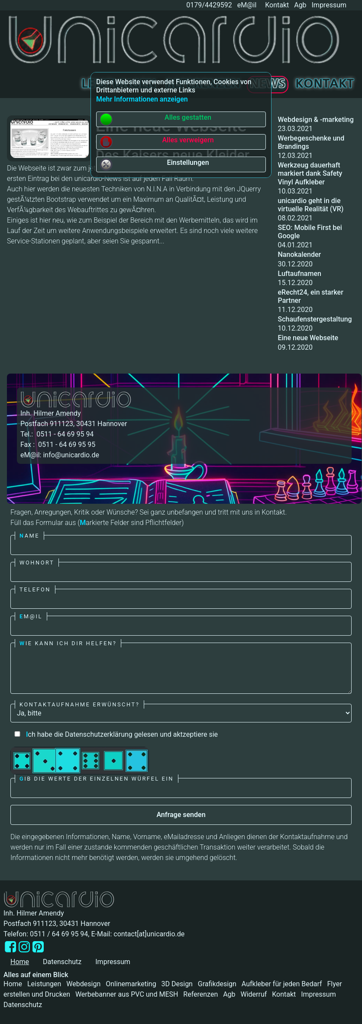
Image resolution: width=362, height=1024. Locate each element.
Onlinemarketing (131, 984)
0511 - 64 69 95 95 (65, 444)
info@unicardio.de (71, 455)
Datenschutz (62, 962)
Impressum (329, 5)
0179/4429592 (208, 5)
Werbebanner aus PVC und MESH (126, 994)
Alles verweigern (156, 142)
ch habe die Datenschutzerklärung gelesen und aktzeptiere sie (114, 734)
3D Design (177, 984)
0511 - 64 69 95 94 (64, 434)
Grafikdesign (217, 984)
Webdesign (83, 984)
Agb (300, 5)
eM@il (247, 5)
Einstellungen (154, 164)
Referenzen (200, 994)
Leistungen (44, 984)
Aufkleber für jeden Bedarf (282, 984)
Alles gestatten (155, 119)
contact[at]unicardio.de (148, 934)
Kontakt (277, 5)
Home (12, 984)
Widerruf (253, 994)
